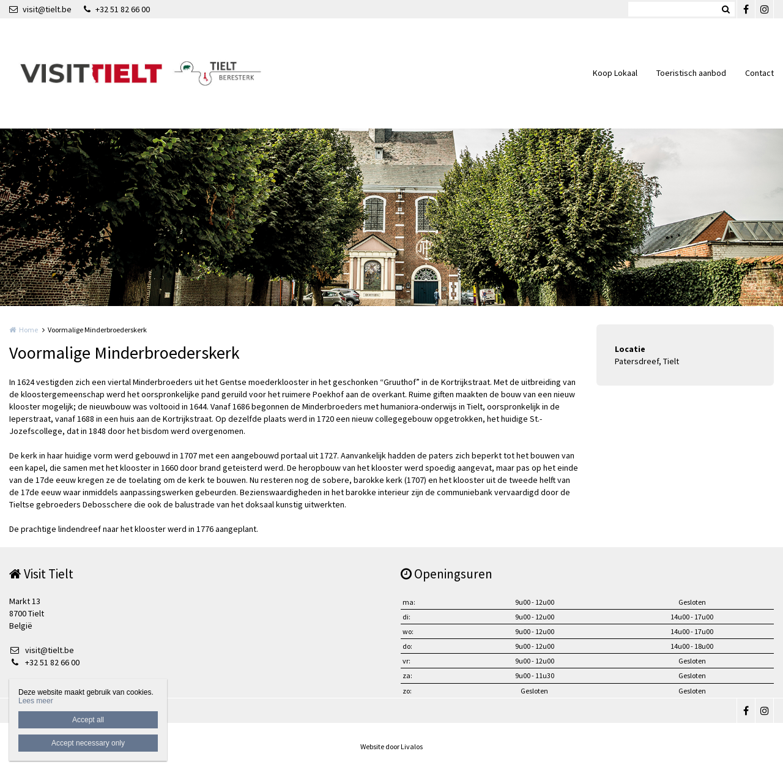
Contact (759, 72)
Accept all (88, 720)
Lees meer (35, 701)
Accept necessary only (88, 743)
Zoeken (725, 9)
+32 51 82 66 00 (117, 9)
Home (28, 329)
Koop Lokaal (615, 72)
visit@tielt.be (40, 9)
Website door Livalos (391, 746)
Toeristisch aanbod (691, 72)
